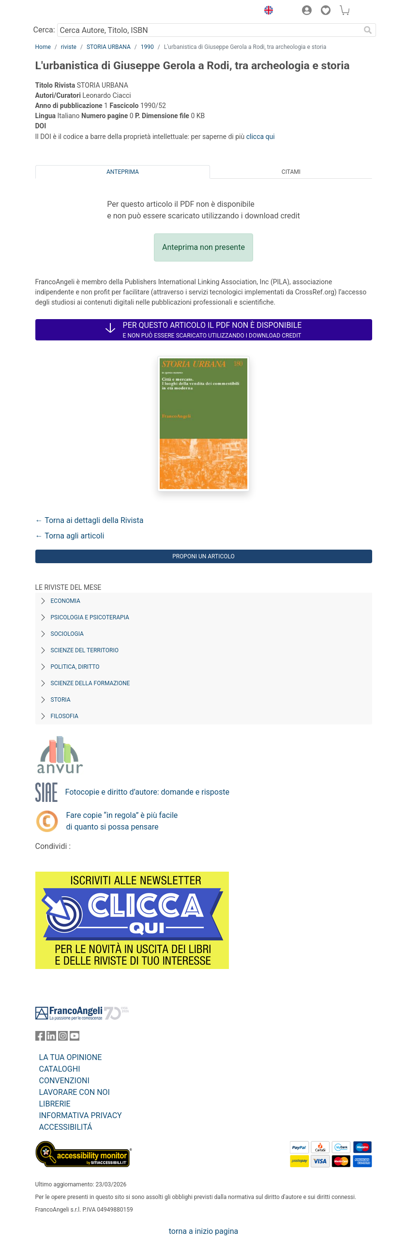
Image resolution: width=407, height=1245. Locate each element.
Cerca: (44, 29)
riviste (68, 47)
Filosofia (64, 716)
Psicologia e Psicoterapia (90, 617)
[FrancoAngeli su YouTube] (74, 1038)
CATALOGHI (59, 1069)
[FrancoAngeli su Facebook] (40, 1038)
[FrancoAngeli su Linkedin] (51, 1038)
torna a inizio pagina (203, 1231)
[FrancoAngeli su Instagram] (63, 1038)
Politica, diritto (75, 666)
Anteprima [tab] (122, 172)
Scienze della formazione (90, 683)
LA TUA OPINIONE (70, 1057)
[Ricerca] (368, 30)
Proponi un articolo (203, 556)
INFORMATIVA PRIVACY (80, 1115)
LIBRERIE (55, 1103)
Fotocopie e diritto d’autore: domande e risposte (147, 792)
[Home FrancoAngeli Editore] (68, 11)
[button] (266, 11)
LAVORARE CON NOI (74, 1092)
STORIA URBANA (109, 47)
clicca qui (260, 136)
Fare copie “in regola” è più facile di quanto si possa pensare (122, 821)
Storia (61, 699)
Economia (65, 601)
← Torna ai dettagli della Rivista (89, 520)
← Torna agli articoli (70, 535)
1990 (147, 47)
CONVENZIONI (64, 1080)
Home (43, 47)
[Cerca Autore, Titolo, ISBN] (209, 30)
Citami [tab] (291, 172)
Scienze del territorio (85, 650)
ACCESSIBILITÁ (65, 1127)
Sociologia (67, 633)
